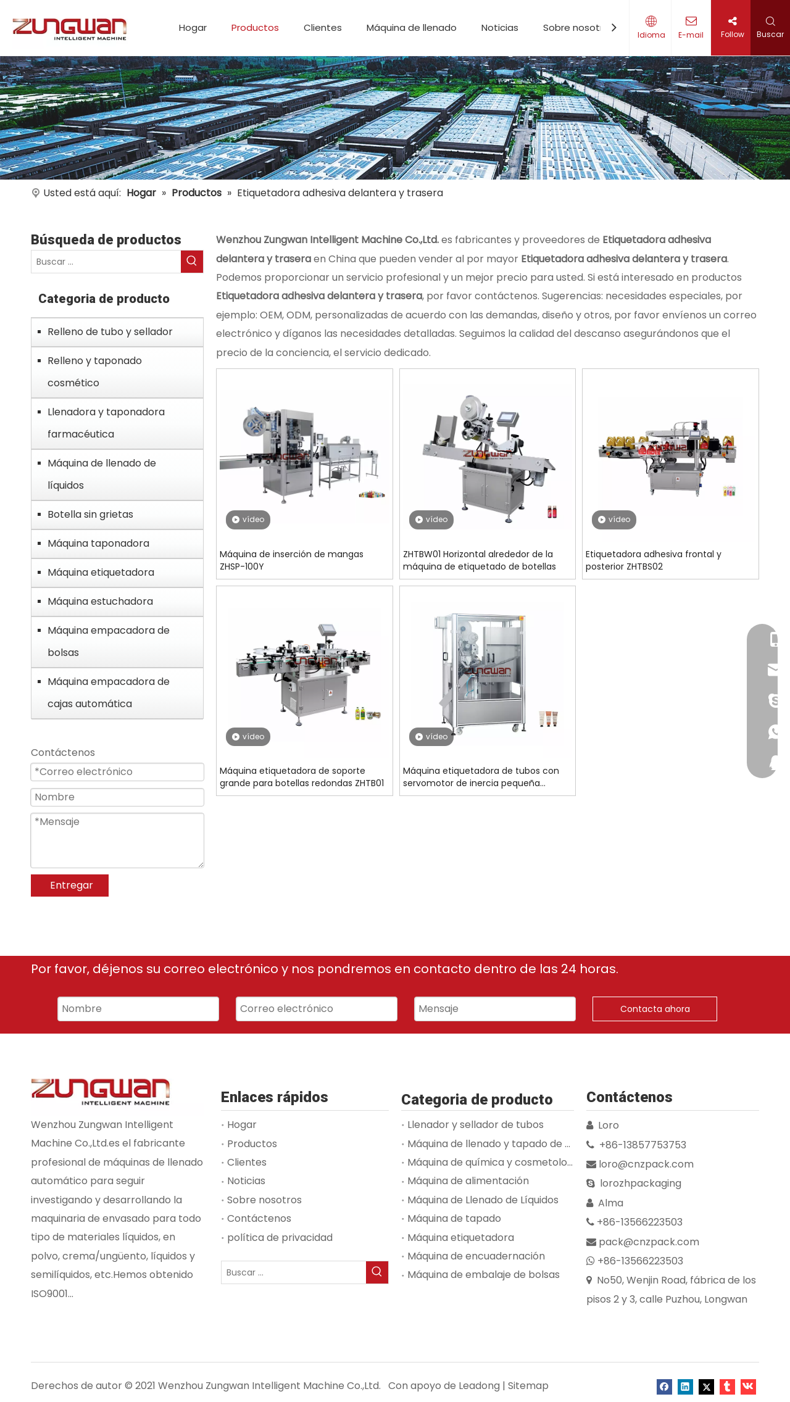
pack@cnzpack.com (649, 1242)
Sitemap (528, 1386)
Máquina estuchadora (100, 601)
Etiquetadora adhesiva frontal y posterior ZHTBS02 (653, 560)
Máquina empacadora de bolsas (109, 641)
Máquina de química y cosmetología (495, 1162)
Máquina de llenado (412, 27)
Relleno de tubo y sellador (110, 332)
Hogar (193, 27)
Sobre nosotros (578, 27)
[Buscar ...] (106, 262)
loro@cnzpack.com (646, 1164)
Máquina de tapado (454, 1218)
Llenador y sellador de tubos (475, 1125)
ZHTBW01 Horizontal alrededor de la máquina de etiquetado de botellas (479, 560)
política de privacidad (280, 1237)
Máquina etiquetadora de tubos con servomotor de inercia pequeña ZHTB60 (481, 777)
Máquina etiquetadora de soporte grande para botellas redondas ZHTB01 (302, 777)
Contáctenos (259, 1218)
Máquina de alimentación (468, 1181)
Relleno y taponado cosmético (95, 372)
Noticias (499, 27)
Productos (255, 27)
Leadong (479, 1386)
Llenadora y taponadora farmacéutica (106, 423)
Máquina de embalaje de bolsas (483, 1274)
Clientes (323, 27)
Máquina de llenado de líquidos (102, 474)
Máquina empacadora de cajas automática (109, 692)
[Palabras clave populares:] (192, 262)
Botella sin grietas (90, 514)
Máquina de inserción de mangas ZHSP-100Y (292, 560)
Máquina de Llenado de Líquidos (483, 1200)
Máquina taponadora (98, 543)
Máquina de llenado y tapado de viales (499, 1144)
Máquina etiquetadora (101, 572)
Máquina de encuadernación (476, 1256)
